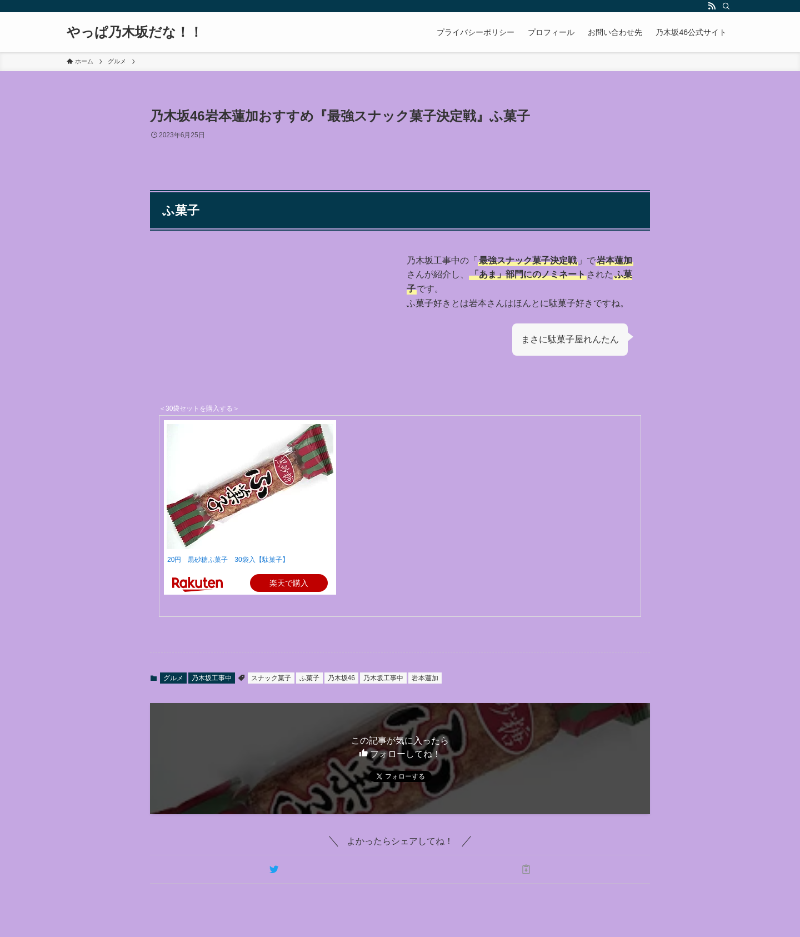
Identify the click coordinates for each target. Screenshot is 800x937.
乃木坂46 (341, 678)
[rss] (711, 6)
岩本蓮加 (425, 678)
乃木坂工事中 (212, 678)
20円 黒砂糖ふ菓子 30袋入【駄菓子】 (228, 560)
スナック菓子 (271, 678)
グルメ (173, 678)
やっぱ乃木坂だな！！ (135, 32)
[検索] (726, 6)
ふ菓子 (309, 678)
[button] (274, 869)
